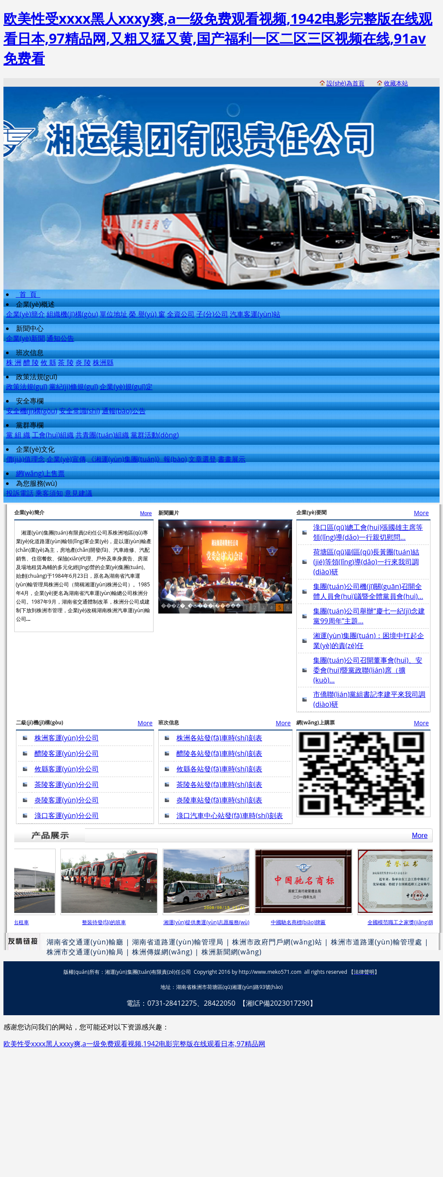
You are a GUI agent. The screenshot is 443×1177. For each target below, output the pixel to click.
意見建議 (78, 493)
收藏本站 (396, 83)
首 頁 (28, 294)
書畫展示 (231, 459)
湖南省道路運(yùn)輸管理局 (177, 942)
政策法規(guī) (36, 376)
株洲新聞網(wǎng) (231, 952)
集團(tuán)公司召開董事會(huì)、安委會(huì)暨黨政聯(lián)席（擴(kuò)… (367, 670)
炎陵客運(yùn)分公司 (67, 800)
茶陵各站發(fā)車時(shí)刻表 (219, 784)
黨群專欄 (30, 425)
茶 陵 (65, 362)
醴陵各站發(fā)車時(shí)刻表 (219, 753)
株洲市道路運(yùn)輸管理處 (376, 942)
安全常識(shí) (79, 410)
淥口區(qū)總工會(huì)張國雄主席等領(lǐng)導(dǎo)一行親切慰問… (368, 532)
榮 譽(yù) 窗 (147, 314)
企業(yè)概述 (35, 304)
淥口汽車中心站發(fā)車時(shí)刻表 (229, 815)
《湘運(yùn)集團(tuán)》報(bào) (137, 459)
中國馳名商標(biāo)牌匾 (301, 922)
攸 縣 (48, 362)
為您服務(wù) (36, 483)
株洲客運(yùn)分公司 (67, 738)
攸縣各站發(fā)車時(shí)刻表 (219, 769)
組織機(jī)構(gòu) (72, 314)
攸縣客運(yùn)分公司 (67, 769)
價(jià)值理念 (25, 459)
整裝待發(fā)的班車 (107, 922)
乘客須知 (49, 493)
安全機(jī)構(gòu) (31, 410)
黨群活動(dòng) (155, 435)
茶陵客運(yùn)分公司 (67, 784)
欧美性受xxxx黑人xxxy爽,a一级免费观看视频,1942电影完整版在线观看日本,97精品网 (134, 1043)
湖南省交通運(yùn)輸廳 (85, 942)
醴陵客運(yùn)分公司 (67, 753)
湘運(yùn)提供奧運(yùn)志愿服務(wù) (209, 922)
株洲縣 (103, 362)
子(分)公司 (212, 314)
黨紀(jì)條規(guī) (73, 386)
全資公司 (181, 314)
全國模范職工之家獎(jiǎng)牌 (404, 922)
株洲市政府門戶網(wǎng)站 (277, 942)
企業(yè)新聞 (25, 338)
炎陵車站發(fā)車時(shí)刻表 (219, 800)
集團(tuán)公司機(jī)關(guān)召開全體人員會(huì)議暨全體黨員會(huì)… (368, 591)
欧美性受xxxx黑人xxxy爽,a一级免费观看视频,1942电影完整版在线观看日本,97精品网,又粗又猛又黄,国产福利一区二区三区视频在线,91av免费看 (217, 38)
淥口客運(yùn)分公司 (67, 815)
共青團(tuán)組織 (102, 435)
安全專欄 (30, 401)
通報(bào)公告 (124, 410)
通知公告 (60, 338)
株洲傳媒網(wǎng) (162, 952)
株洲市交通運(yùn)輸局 (85, 952)
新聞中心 (30, 328)
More (146, 513)
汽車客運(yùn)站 (255, 314)
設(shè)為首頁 (345, 83)
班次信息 (30, 352)
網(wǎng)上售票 (40, 473)
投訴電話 (20, 493)
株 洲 (14, 362)
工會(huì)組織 (53, 435)
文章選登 (202, 459)
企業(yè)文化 (35, 449)
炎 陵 (83, 362)
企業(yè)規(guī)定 (126, 386)
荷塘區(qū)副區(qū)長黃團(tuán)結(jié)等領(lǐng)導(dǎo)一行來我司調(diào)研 (366, 561)
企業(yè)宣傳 (66, 459)
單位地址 (113, 314)
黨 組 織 (18, 435)
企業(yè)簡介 (25, 314)
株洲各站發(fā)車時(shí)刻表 (219, 738)
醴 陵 (31, 362)
